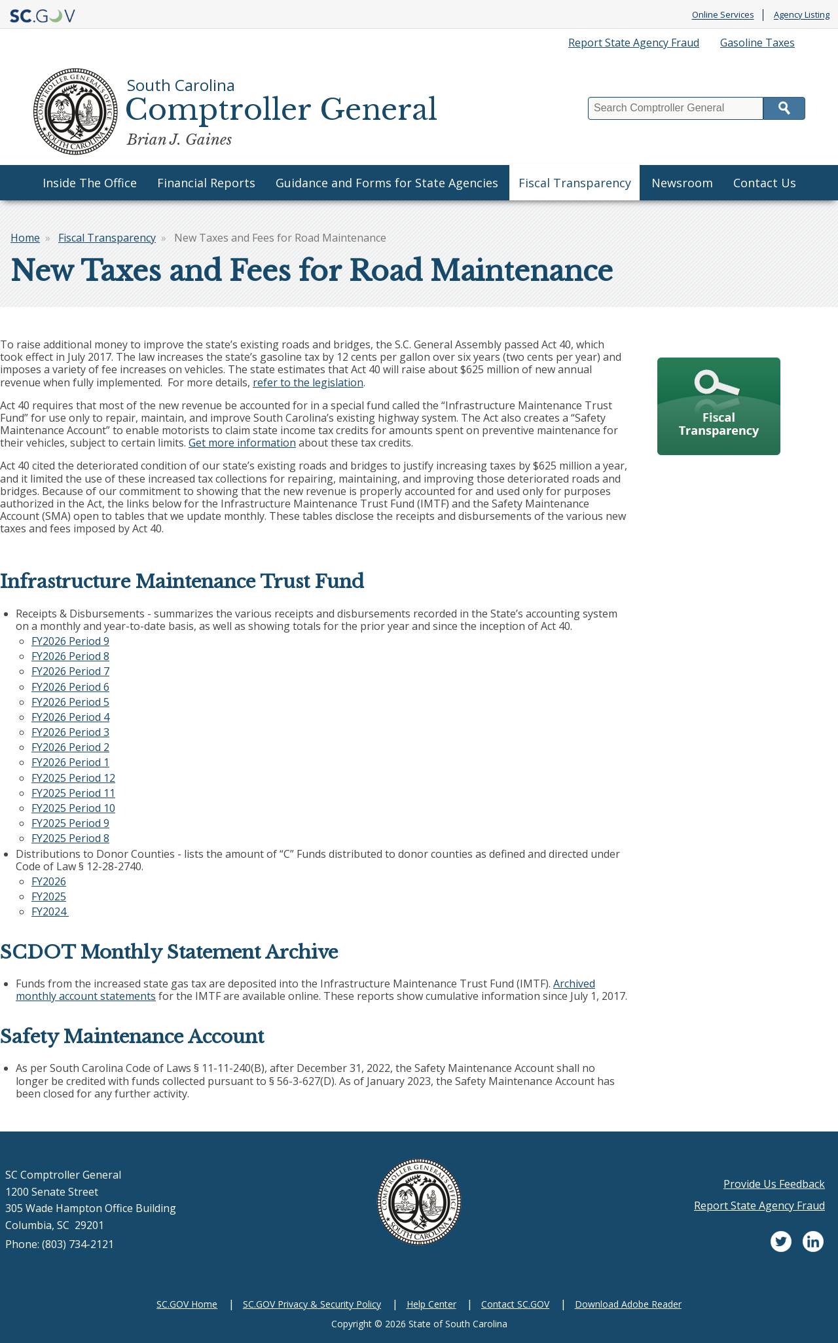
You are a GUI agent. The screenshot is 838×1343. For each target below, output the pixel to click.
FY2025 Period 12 (73, 778)
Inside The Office (90, 183)
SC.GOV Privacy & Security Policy (312, 1304)
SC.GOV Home (186, 1304)
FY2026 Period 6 (70, 687)
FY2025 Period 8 (70, 838)
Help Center (431, 1304)
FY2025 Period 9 (70, 823)
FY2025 (48, 896)
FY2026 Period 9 (70, 641)
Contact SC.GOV (515, 1304)
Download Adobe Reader (628, 1304)
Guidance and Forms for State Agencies (387, 183)
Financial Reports (206, 183)
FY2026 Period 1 (70, 762)
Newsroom (682, 183)
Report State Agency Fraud (633, 42)
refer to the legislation (308, 382)
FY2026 (48, 881)
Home (25, 237)
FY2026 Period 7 (70, 671)
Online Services (723, 15)
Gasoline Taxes (757, 42)
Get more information (242, 442)
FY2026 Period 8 (70, 656)
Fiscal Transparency (575, 183)
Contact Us (764, 183)
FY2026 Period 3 (70, 732)
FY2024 (50, 911)
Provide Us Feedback (774, 1184)
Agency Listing (801, 15)
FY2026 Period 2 (70, 747)
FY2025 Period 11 (73, 793)
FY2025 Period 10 (73, 808)
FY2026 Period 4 (70, 717)
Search (784, 108)
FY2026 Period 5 (70, 702)
